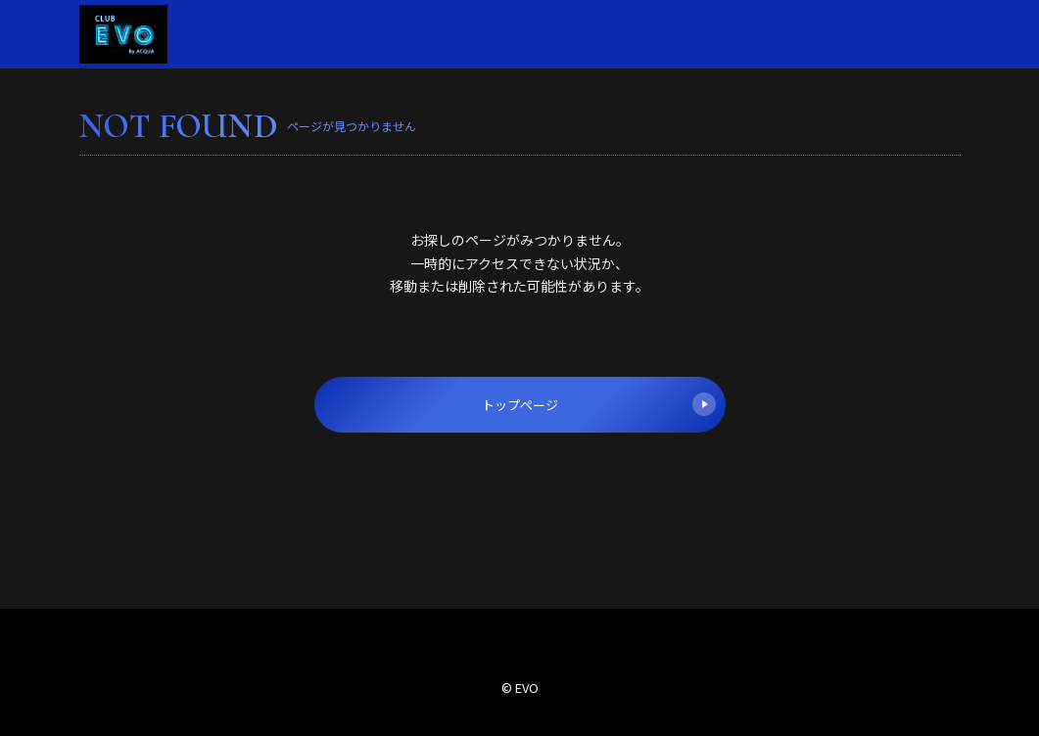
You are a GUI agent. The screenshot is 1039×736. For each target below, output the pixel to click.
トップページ (599, 404)
